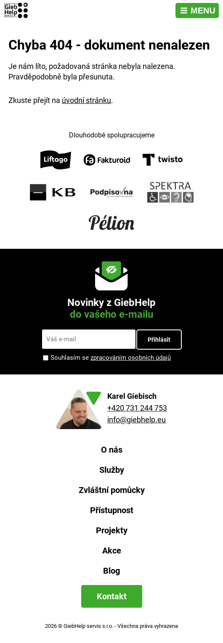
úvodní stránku (86, 100)
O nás (111, 450)
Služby (111, 470)
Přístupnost (111, 510)
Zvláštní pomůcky (112, 490)
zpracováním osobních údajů (130, 357)
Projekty (111, 530)
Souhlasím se (110, 358)
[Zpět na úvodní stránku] (17, 10)
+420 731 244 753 (137, 407)
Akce (111, 550)
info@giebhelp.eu (136, 419)
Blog (111, 571)
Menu (203, 10)
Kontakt (112, 596)
